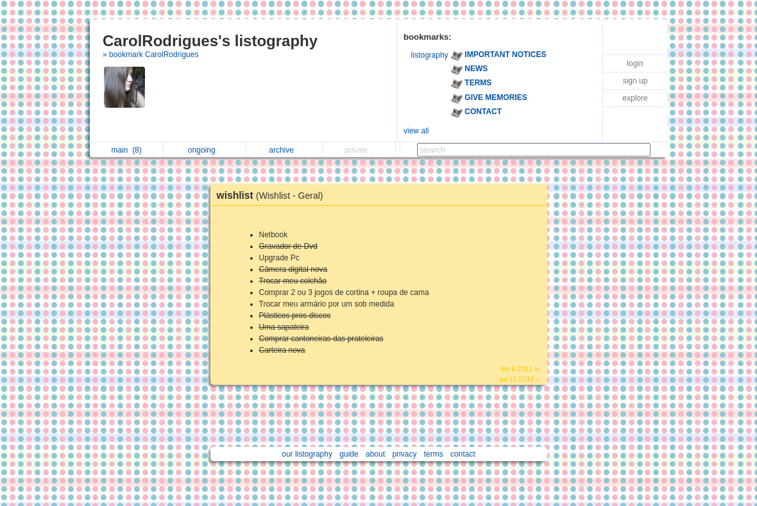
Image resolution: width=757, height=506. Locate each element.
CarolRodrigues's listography (210, 40)
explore (634, 98)
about (375, 454)
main (126, 150)
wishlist (273, 195)
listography (429, 55)
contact (462, 454)
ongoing (205, 150)
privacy (404, 454)
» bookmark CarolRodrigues (150, 54)
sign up (635, 80)
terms (433, 454)
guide (348, 454)
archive (284, 150)
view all (416, 130)
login (635, 63)
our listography (307, 454)
